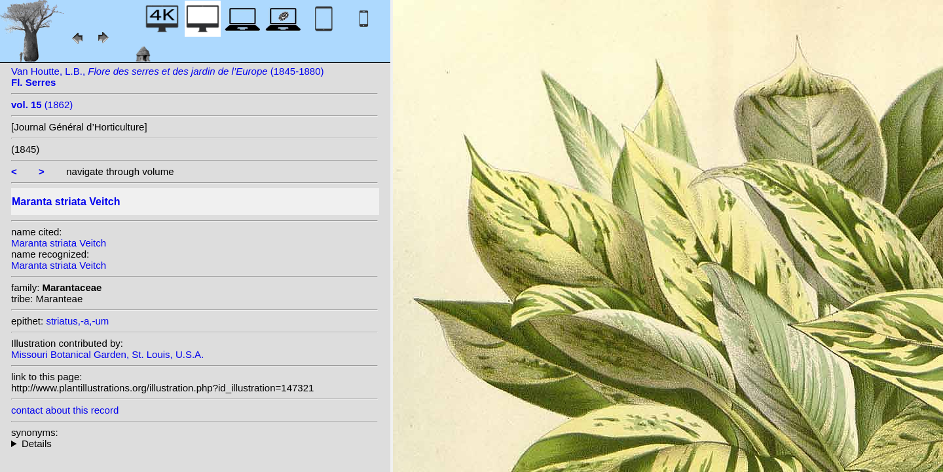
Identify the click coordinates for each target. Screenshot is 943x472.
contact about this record (65, 410)
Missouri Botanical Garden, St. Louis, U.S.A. (107, 354)
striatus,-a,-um (77, 320)
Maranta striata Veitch (58, 242)
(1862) (42, 104)
